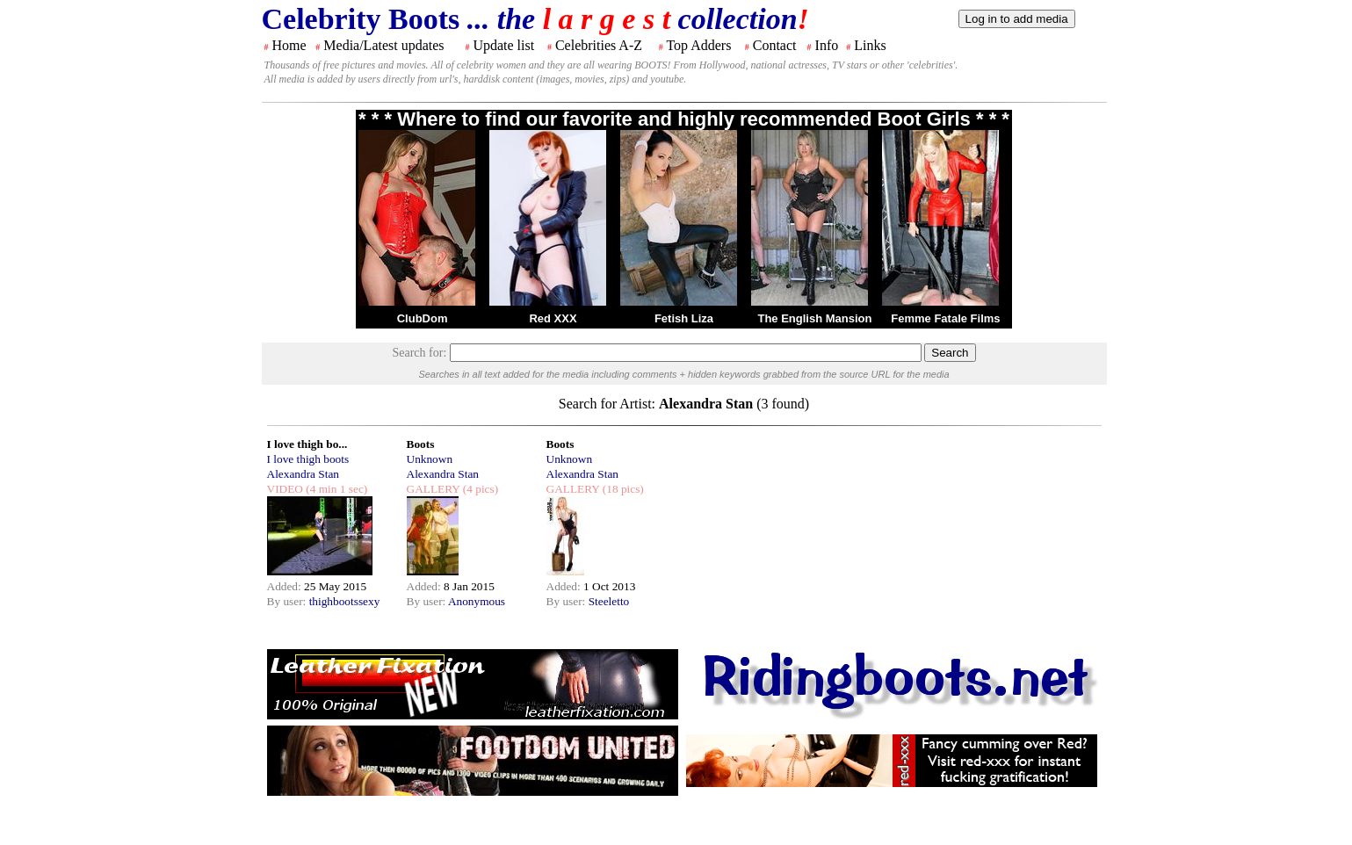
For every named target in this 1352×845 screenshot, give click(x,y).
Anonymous (476, 601)
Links (870, 45)
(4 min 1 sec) (335, 488)
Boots (421, 444)
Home (289, 45)
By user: (288, 601)
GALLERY (433, 488)
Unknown (430, 459)
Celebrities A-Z (598, 45)
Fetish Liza (683, 318)
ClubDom (422, 318)
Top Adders (698, 45)
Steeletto (609, 601)
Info (827, 45)
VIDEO (285, 488)
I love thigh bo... (307, 444)
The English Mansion (814, 318)
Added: (286, 586)
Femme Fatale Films (945, 318)
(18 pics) (621, 488)
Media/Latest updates (383, 45)
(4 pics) (478, 488)
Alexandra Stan (303, 473)
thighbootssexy (344, 601)
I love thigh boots (308, 459)
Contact (775, 45)
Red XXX (552, 318)
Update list (503, 45)
